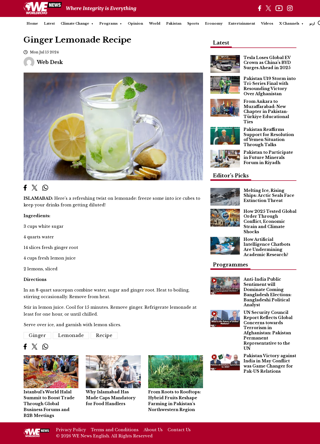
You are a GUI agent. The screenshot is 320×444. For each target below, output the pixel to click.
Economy (213, 23)
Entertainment (241, 23)
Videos (267, 23)
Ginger (37, 335)
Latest (49, 23)
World (154, 23)
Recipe (104, 335)
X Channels (289, 23)
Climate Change (75, 23)
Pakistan (173, 23)
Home (32, 23)
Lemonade (71, 335)
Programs (108, 23)
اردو (312, 23)
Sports (193, 23)
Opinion (135, 23)
